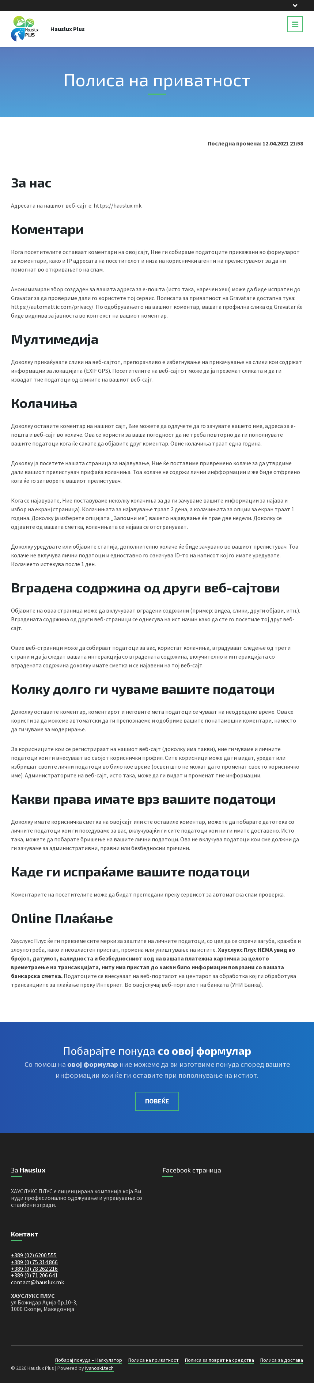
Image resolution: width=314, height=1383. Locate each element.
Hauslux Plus (67, 29)
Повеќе (157, 1101)
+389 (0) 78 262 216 (34, 1268)
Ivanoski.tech (99, 1368)
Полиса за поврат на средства (219, 1360)
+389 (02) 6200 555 (34, 1255)
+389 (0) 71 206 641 (34, 1275)
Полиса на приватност (153, 1360)
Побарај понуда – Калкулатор (88, 1360)
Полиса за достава (281, 1360)
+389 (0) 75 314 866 (34, 1262)
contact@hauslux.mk (37, 1282)
